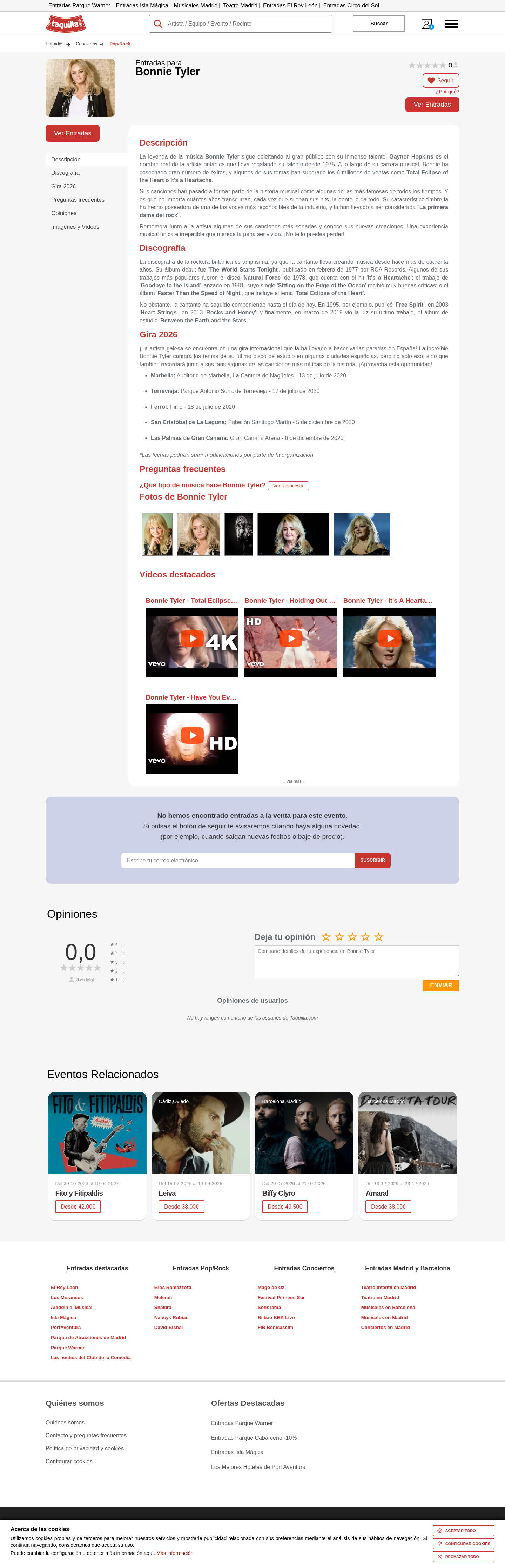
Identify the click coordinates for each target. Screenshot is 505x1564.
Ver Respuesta (288, 485)
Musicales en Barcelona (388, 1307)
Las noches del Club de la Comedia (91, 1357)
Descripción (66, 159)
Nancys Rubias (171, 1317)
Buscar (379, 23)
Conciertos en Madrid (385, 1327)
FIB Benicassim (275, 1327)
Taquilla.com (61, 18)
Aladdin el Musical (72, 1307)
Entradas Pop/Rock (201, 1267)
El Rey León (64, 1287)
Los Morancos (67, 1297)
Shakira (162, 1307)
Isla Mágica (63, 1317)
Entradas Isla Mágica (142, 5)
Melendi (163, 1297)
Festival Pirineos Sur (281, 1297)
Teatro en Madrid (380, 1297)
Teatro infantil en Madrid (388, 1287)
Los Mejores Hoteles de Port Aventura (258, 1461)
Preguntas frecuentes (78, 200)
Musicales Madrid (195, 5)
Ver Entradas (432, 104)
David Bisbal (168, 1327)
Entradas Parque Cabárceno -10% (254, 1435)
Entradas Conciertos (304, 1267)
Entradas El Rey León (290, 5)
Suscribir (373, 860)
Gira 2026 (63, 186)
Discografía (65, 173)
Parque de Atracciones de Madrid (88, 1337)
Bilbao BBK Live (276, 1317)
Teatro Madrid (240, 5)
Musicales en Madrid (384, 1317)
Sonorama (269, 1307)
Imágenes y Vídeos (75, 227)
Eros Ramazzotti (172, 1287)
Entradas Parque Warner (79, 5)
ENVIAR (441, 985)
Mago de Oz (271, 1287)
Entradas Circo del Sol (351, 5)
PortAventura (66, 1327)
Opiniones (63, 213)
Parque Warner (68, 1347)
